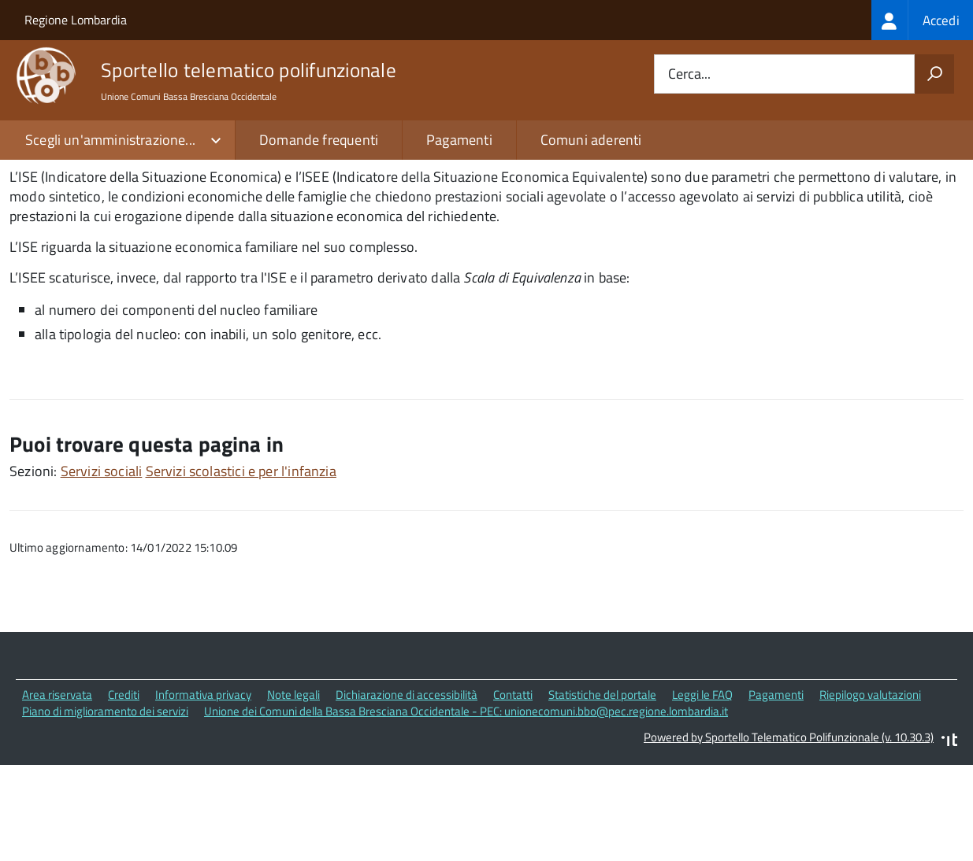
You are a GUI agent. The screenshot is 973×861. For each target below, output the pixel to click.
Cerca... (689, 74)
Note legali (293, 792)
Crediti (123, 792)
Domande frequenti (318, 139)
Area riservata (57, 792)
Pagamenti (459, 139)
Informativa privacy (203, 792)
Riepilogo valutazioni (870, 792)
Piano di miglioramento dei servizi (105, 808)
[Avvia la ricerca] (934, 74)
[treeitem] (922, 20)
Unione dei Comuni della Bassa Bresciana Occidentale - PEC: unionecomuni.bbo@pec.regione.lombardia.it (466, 808)
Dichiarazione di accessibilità (406, 792)
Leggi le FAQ (702, 792)
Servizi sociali (102, 568)
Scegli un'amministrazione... (110, 139)
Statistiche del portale (602, 792)
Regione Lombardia (75, 19)
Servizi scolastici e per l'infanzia (241, 568)
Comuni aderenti (591, 139)
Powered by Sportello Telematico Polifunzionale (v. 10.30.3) (789, 834)
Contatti (513, 792)
